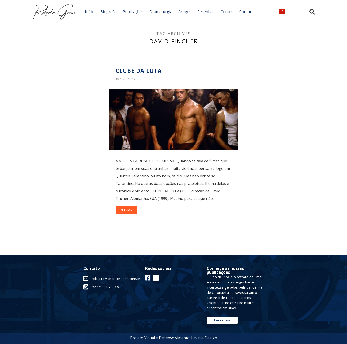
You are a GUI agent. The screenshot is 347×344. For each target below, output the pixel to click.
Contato (246, 11)
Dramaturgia (160, 11)
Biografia (108, 11)
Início (89, 11)
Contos (227, 11)
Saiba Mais (126, 210)
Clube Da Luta (139, 70)
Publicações (133, 11)
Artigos (184, 11)
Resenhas (205, 11)
